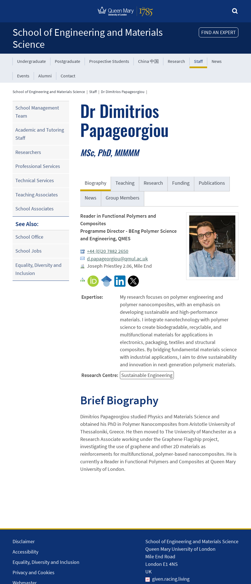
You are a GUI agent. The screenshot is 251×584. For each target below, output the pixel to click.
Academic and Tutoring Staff (39, 134)
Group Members (122, 197)
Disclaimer (24, 541)
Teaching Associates (36, 194)
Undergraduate (31, 61)
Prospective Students (109, 61)
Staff (198, 61)
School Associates (34, 208)
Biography (95, 183)
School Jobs (28, 251)
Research (176, 61)
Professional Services (37, 166)
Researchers (28, 152)
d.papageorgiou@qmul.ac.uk (117, 258)
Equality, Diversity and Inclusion (38, 269)
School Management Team (37, 112)
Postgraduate (67, 61)
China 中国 (148, 61)
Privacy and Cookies (34, 572)
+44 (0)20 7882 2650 (107, 251)
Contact (68, 76)
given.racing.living (171, 579)
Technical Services (34, 180)
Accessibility (25, 552)
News (217, 61)
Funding (181, 183)
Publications (212, 183)
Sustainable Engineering (146, 375)
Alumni (45, 76)
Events (23, 76)
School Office (29, 237)
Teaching (124, 183)
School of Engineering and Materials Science (88, 38)
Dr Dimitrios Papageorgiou (123, 91)
